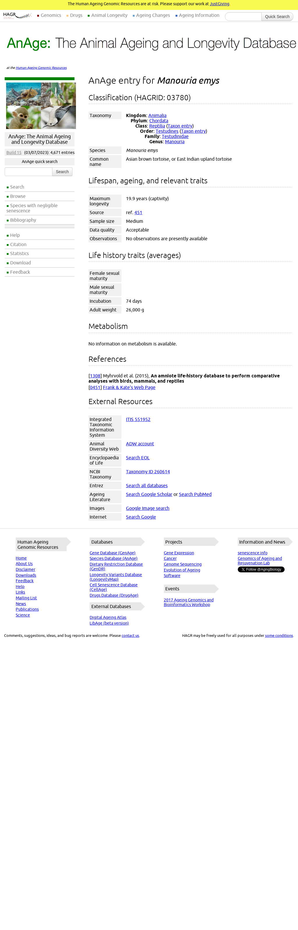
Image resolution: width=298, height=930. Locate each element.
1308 (95, 375)
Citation (18, 244)
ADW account (140, 443)
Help (15, 235)
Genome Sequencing (183, 564)
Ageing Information (199, 15)
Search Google (141, 516)
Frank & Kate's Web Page (129, 387)
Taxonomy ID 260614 (148, 471)
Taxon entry (180, 125)
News (21, 603)
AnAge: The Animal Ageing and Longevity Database (39, 139)
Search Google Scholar (149, 494)
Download (20, 262)
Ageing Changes (153, 15)
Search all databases (147, 485)
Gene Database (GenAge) (113, 553)
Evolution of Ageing (182, 570)
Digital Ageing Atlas (108, 617)
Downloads (26, 575)
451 (138, 212)
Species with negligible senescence (32, 208)
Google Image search (147, 508)
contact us (130, 635)
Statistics (19, 253)
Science (23, 615)
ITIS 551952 (138, 419)
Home (21, 558)
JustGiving (219, 3)
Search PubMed (195, 494)
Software (172, 575)
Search (17, 186)
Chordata (158, 120)
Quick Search (277, 16)
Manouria (175, 141)
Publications (27, 609)
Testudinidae (175, 136)
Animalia (157, 115)
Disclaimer (25, 569)
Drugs (76, 15)
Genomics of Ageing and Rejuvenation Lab (260, 560)
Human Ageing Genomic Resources (41, 67)
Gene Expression (179, 553)
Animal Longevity (109, 15)
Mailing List (26, 598)
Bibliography (23, 220)
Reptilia (157, 125)
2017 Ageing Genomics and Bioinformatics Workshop (189, 602)
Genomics (51, 15)
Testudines (167, 131)
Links (20, 592)
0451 (95, 387)
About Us (24, 563)
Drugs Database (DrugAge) (114, 595)
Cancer (170, 558)
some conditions (279, 635)
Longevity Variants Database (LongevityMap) (116, 577)
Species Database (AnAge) (114, 558)
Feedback (20, 272)
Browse (18, 196)
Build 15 (14, 152)
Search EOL (138, 457)
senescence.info (252, 553)
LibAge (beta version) (109, 623)
